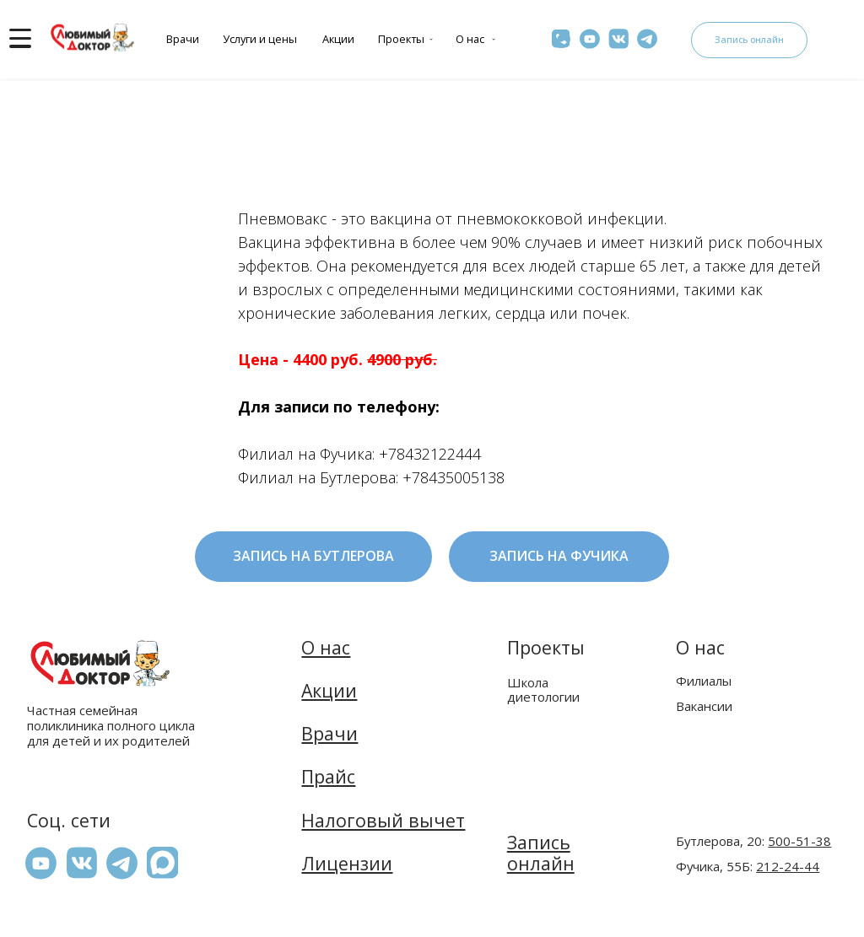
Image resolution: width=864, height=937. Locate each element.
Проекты (401, 38)
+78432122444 (430, 454)
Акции (338, 38)
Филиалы (704, 680)
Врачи (182, 38)
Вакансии (704, 705)
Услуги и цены (260, 38)
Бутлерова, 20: (753, 840)
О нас (470, 38)
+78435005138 (453, 477)
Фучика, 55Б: (747, 866)
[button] (162, 862)
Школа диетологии (543, 689)
